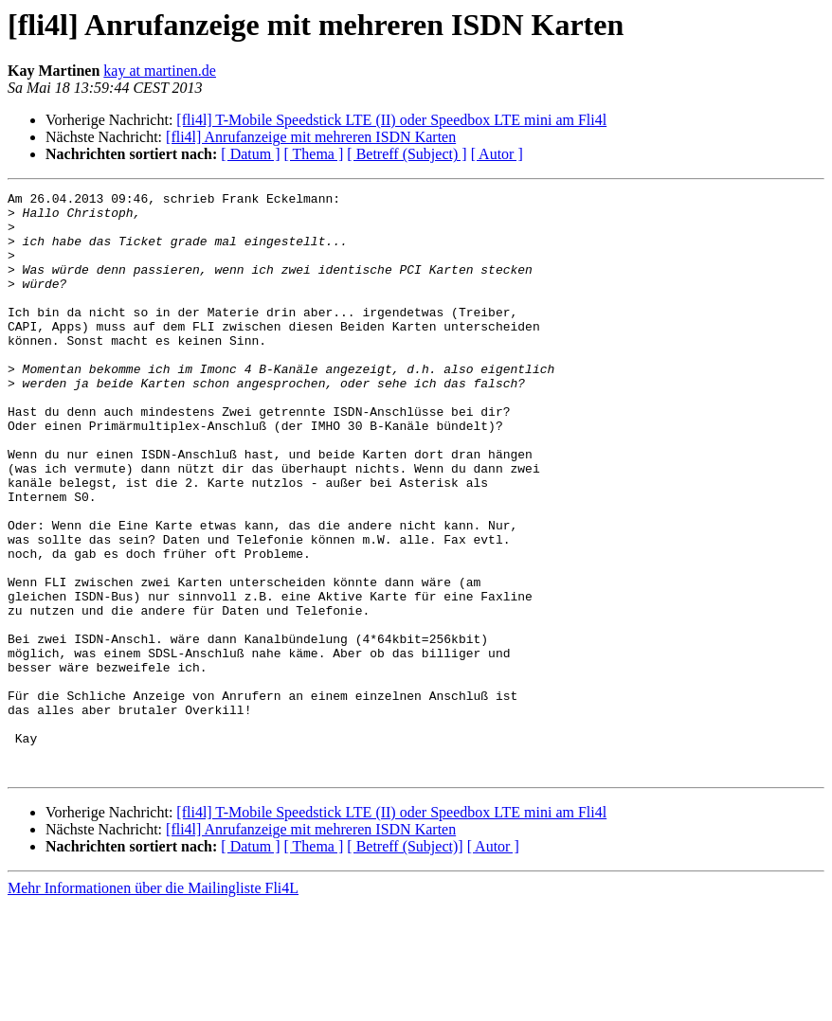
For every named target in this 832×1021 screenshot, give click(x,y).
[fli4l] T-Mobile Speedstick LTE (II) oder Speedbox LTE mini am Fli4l (391, 120)
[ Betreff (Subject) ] (406, 154)
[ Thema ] (314, 154)
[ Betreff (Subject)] (404, 963)
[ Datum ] (250, 154)
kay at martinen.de (159, 71)
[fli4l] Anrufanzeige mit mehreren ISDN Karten (311, 137)
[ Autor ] (497, 154)
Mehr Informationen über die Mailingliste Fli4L (153, 1004)
